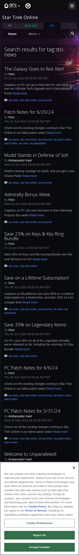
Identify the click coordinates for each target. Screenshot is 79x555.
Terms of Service (36, 511)
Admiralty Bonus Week (27, 194)
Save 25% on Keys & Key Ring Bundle (34, 235)
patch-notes (10, 143)
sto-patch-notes (62, 139)
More (34, 34)
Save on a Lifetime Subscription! (36, 277)
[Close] (74, 469)
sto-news (13, 100)
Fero (11, 74)
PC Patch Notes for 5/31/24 (32, 411)
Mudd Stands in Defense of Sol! (36, 155)
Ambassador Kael (20, 160)
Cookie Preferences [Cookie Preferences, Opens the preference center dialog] (40, 524)
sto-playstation (38, 143)
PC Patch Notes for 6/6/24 (31, 367)
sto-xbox (23, 143)
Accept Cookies (39, 548)
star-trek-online (28, 100)
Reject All (39, 536)
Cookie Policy (37, 507)
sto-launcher (45, 100)
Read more (20, 93)
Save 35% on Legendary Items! (35, 324)
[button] (12, 6)
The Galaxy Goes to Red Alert (34, 69)
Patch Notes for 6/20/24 (29, 112)
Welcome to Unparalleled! (30, 454)
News (12, 34)
